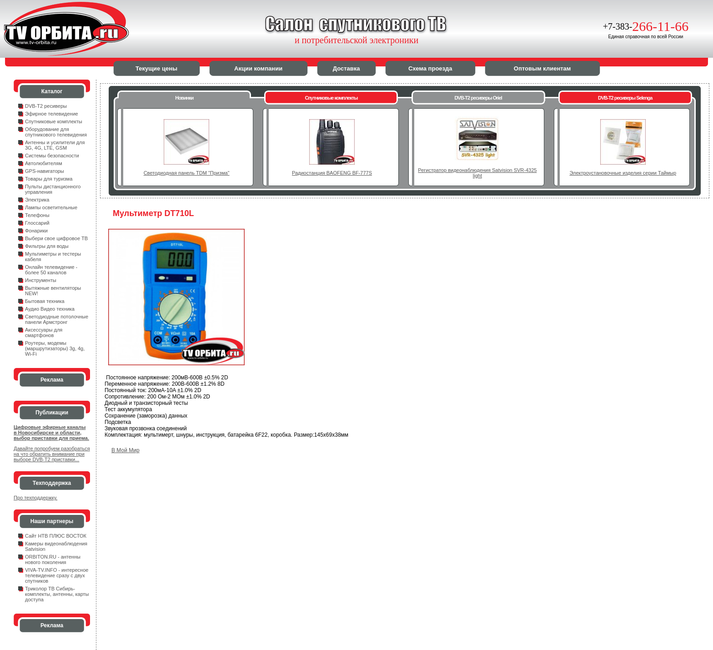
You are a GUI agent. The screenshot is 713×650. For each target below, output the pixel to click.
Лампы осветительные (51, 207)
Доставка (346, 68)
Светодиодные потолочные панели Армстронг (56, 319)
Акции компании (258, 68)
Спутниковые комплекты (53, 121)
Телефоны (37, 215)
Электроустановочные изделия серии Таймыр (622, 173)
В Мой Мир (125, 450)
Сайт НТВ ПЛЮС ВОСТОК (55, 536)
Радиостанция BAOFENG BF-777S (332, 173)
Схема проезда (430, 68)
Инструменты (40, 280)
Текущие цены (156, 68)
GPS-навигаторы (44, 171)
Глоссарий (37, 223)
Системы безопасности (52, 155)
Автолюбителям (43, 163)
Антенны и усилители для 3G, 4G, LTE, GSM (55, 145)
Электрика (37, 199)
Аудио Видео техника (50, 309)
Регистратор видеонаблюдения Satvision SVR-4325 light (477, 172)
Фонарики (36, 230)
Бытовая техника (45, 301)
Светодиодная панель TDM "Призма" (187, 173)
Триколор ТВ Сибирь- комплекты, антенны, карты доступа (57, 594)
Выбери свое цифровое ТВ (56, 238)
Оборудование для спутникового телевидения (56, 131)
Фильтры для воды (47, 246)
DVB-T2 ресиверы (46, 106)
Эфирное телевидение (51, 113)
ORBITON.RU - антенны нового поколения (52, 559)
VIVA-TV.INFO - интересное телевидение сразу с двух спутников (56, 575)
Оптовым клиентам (542, 68)
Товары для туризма (48, 178)
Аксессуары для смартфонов (43, 332)
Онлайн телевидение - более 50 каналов (51, 269)
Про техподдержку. (35, 497)
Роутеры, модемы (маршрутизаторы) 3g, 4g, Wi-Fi (55, 348)
